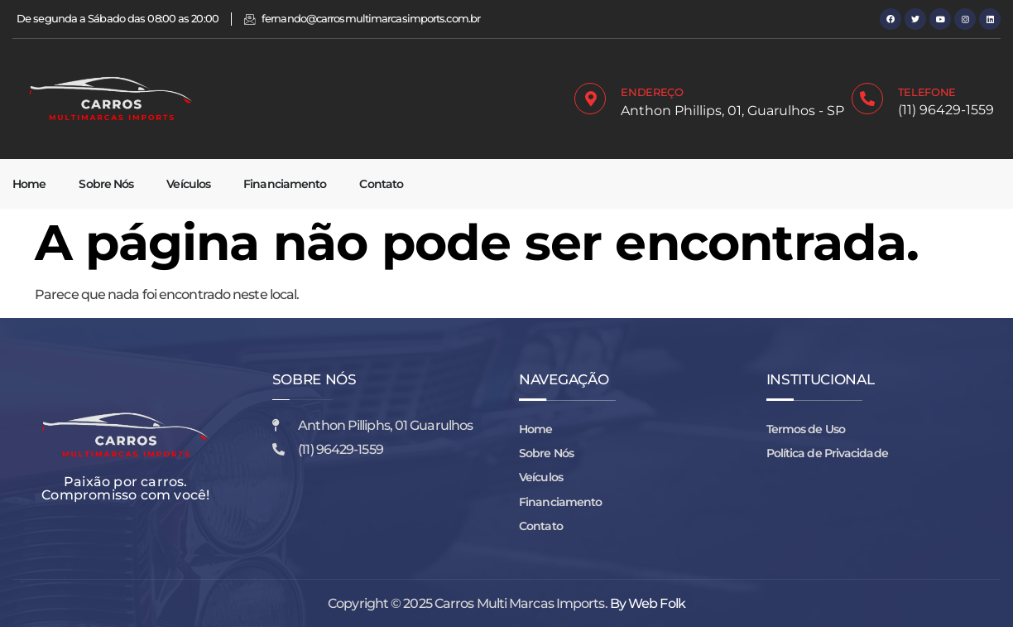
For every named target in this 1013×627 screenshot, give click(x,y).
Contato (381, 183)
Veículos (188, 183)
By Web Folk (647, 603)
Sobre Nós (106, 183)
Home (29, 183)
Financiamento (284, 183)
